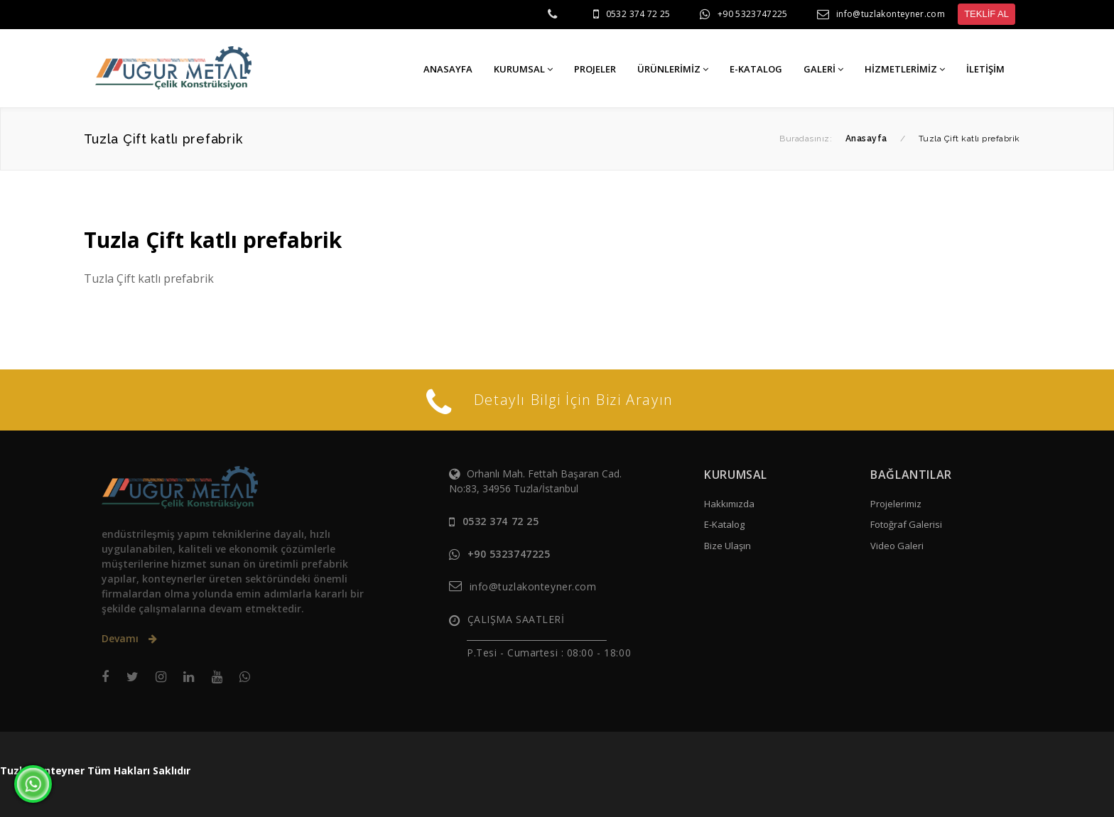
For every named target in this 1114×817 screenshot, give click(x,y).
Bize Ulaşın (727, 545)
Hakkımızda (729, 503)
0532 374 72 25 (638, 14)
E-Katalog (724, 524)
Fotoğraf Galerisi (906, 524)
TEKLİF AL (986, 14)
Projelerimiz (895, 503)
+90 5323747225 (753, 14)
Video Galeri (897, 545)
